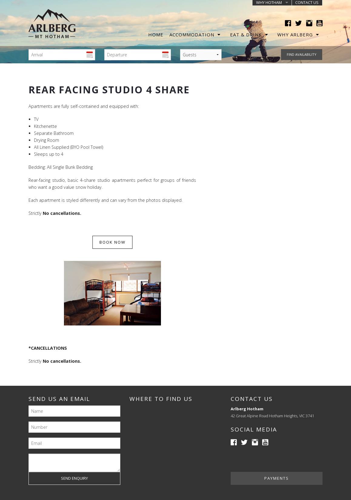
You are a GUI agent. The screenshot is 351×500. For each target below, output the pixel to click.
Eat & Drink (246, 35)
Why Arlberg (295, 35)
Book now (112, 242)
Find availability (301, 54)
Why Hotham (269, 2)
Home (155, 35)
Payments (276, 478)
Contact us (307, 2)
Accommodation (191, 35)
